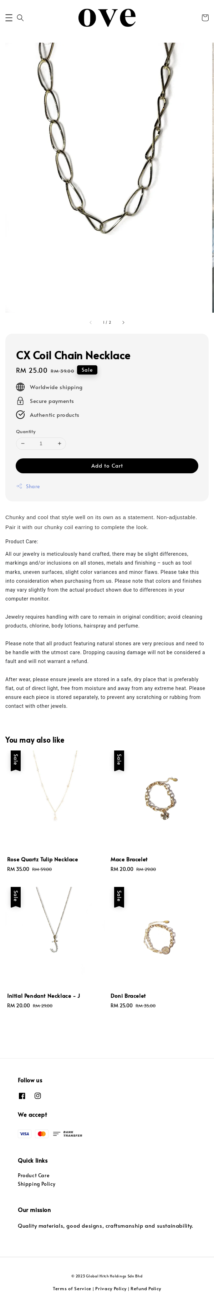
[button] (9, 18)
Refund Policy (146, 1288)
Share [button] (28, 486)
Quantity (25, 431)
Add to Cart (107, 465)
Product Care (33, 1175)
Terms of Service (72, 1288)
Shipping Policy (37, 1183)
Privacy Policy (111, 1288)
